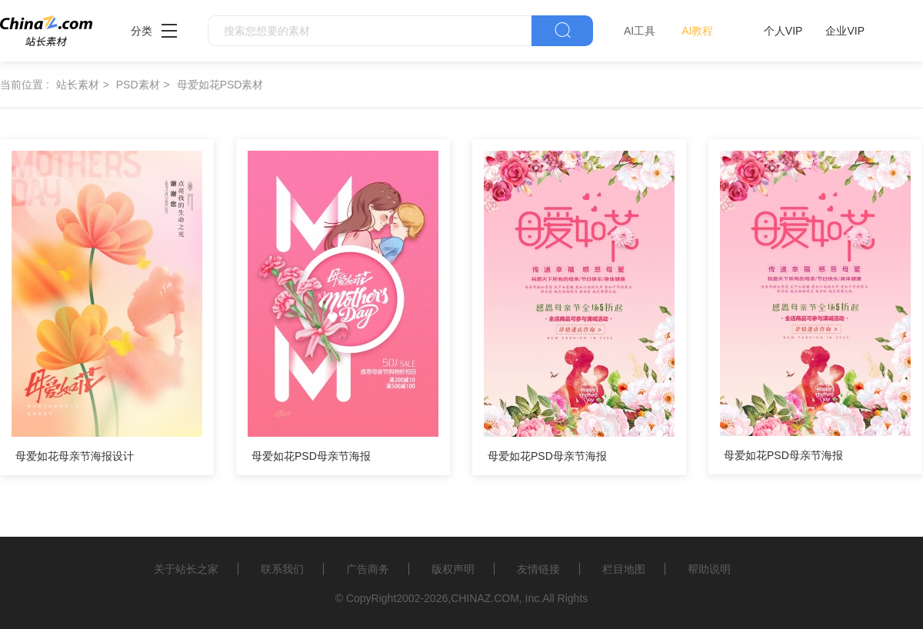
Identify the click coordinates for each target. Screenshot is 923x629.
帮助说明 (709, 569)
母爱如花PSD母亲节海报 (311, 456)
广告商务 (367, 569)
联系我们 (282, 569)
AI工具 (639, 31)
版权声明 (453, 569)
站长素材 (77, 84)
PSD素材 (138, 84)
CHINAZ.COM (485, 598)
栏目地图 (623, 569)
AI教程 (697, 31)
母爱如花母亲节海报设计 (74, 456)
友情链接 (538, 569)
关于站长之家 (186, 569)
